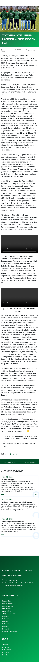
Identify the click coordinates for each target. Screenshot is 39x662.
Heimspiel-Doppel (19, 486)
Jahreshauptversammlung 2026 (19, 526)
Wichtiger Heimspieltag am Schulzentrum (19, 506)
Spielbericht (31, 50)
